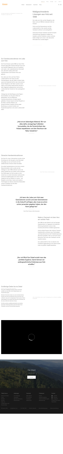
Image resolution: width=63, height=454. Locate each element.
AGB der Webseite (32, 408)
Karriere (3, 400)
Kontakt (51, 1)
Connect (53, 393)
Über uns (43, 1)
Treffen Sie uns (4, 393)
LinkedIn (54, 395)
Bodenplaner (29, 4)
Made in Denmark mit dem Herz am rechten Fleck (49, 218)
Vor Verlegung (17, 395)
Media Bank (29, 400)
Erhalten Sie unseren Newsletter (56, 401)
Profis (47, 1)
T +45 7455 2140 (23, 408)
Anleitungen (16, 393)
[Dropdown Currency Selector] (60, 1)
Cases (2, 397)
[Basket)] (60, 5)
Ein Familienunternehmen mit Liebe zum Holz (13, 60)
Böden (23, 4)
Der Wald (32, 370)
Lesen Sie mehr (31, 373)
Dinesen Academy (43, 397)
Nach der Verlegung (18, 398)
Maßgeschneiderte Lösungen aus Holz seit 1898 (42, 14)
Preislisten (28, 398)
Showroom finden (5, 395)
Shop (40, 4)
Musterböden (17, 400)
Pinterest (54, 397)
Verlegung (16, 397)
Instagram (55, 398)
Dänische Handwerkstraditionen (12, 155)
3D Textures (29, 397)
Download (28, 393)
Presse (40, 395)
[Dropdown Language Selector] (56, 1)
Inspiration (35, 4)
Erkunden (31, 377)
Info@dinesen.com (13, 408)
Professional (41, 393)
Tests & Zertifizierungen (44, 398)
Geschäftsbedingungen (43, 408)
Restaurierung (42, 400)
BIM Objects (29, 395)
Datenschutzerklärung (54, 408)
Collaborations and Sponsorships (5, 404)
